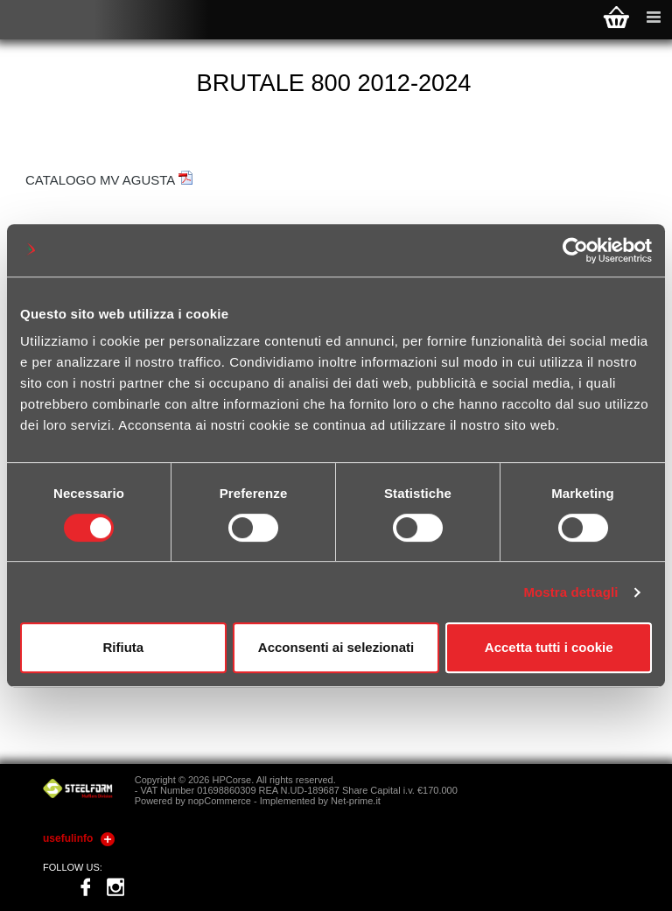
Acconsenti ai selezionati (336, 647)
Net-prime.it (356, 800)
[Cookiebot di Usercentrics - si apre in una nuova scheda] (575, 250)
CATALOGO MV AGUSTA (108, 179)
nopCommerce (219, 800)
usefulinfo (68, 838)
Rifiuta (123, 647)
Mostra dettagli (570, 592)
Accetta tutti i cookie (549, 647)
